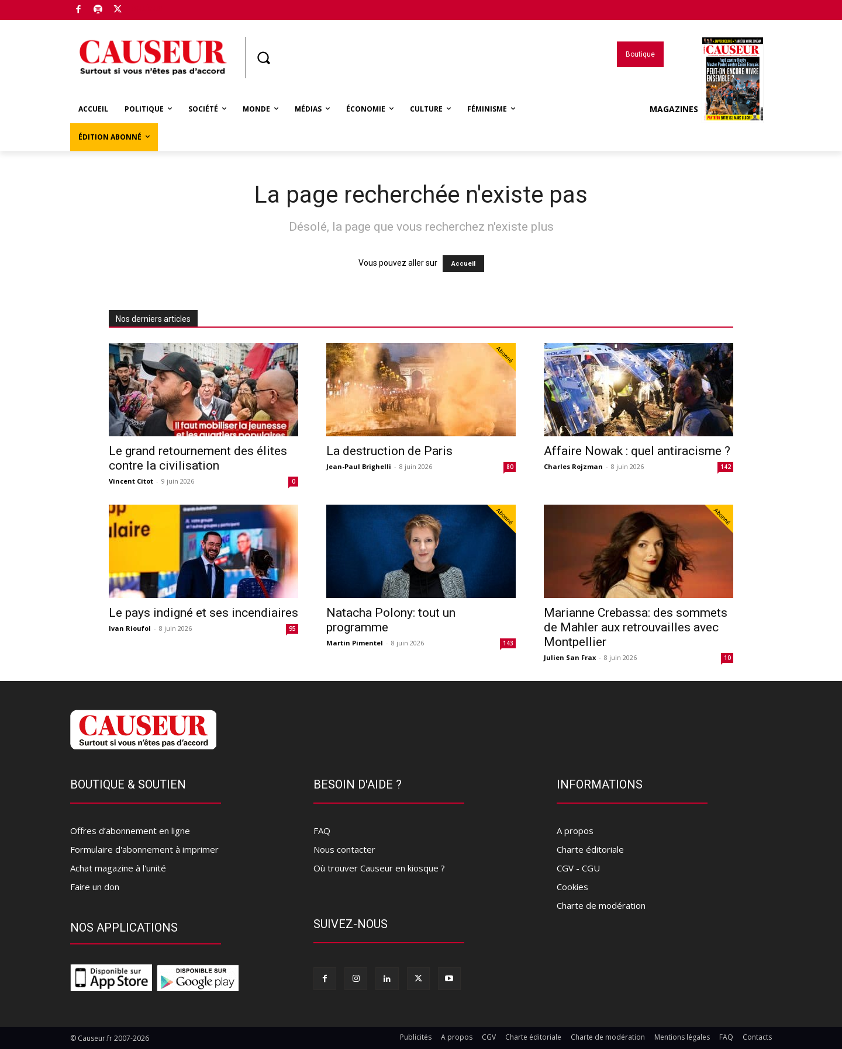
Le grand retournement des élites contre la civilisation (198, 458)
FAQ (321, 830)
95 (292, 628)
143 (508, 643)
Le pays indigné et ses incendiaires (203, 613)
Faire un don (94, 886)
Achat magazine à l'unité (118, 868)
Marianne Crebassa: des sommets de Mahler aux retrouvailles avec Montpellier (635, 627)
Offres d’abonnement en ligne (130, 830)
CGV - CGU (578, 868)
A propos (575, 830)
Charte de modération (601, 905)
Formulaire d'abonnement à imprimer (144, 849)
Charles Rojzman (573, 466)
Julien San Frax (570, 657)
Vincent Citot (131, 481)
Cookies (572, 886)
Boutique (146, 7)
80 (509, 467)
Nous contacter (344, 849)
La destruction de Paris (389, 451)
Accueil (463, 264)
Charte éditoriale (590, 849)
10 (727, 658)
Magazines (707, 109)
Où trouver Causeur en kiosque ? (379, 868)
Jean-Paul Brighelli (358, 466)
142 (725, 467)
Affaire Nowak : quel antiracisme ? (637, 451)
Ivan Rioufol (130, 628)
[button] (263, 57)
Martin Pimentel (354, 642)
